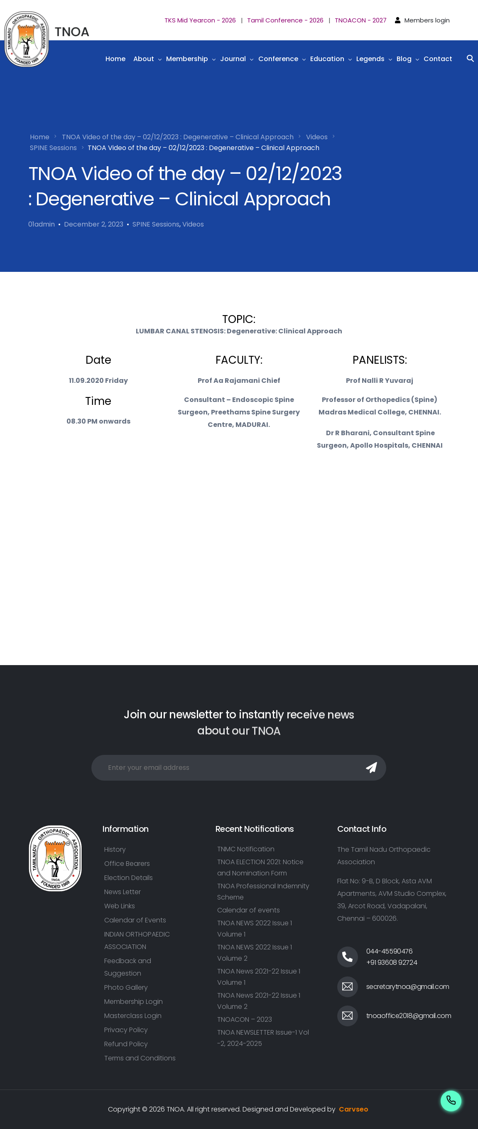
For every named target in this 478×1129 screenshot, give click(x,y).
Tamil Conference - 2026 (285, 20)
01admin (41, 224)
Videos (193, 224)
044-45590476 (389, 951)
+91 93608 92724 (391, 962)
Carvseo (353, 1109)
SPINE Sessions (155, 224)
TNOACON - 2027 (361, 20)
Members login (427, 20)
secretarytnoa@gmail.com (407, 986)
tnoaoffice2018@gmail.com (408, 1016)
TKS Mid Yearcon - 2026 (200, 20)
